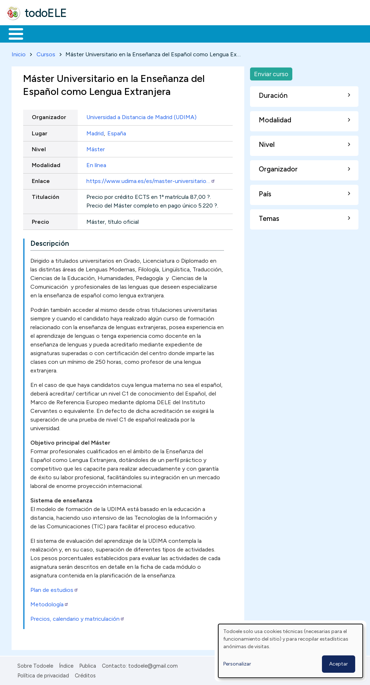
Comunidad (264, 33)
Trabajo (130, 33)
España (116, 131)
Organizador (49, 116)
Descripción (49, 242)
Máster (95, 147)
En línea (96, 163)
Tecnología (216, 33)
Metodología (49, 603)
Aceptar (338, 664)
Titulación (45, 195)
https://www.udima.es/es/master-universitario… (150, 179)
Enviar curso (271, 72)
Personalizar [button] (237, 664)
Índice (66, 665)
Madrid (95, 131)
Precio (40, 220)
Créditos (85, 674)
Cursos (45, 52)
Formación (87, 33)
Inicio (12, 33)
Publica (87, 665)
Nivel (39, 147)
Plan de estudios (54, 588)
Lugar (39, 131)
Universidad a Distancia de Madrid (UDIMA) (141, 116)
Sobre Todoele (35, 665)
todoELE (46, 13)
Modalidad (46, 163)
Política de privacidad (43, 674)
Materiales (40, 33)
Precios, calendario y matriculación (77, 617)
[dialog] (290, 651)
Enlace (41, 179)
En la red (170, 33)
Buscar (297, 33)
